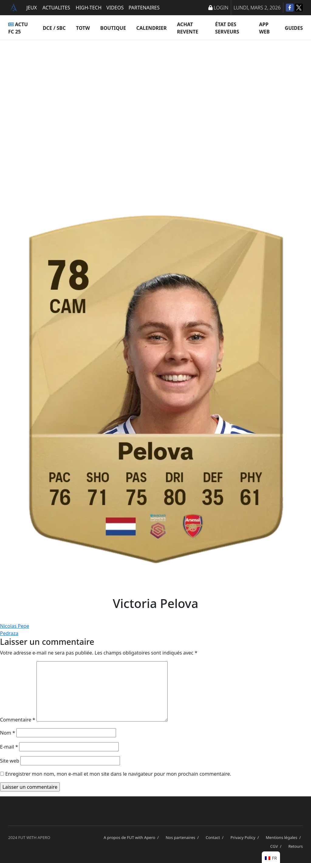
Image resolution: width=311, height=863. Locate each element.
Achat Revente (187, 28)
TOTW (83, 28)
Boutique (113, 28)
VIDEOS (115, 7)
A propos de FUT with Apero (132, 837)
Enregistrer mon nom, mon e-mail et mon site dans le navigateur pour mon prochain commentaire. (118, 773)
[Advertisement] (155, 100)
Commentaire (17, 719)
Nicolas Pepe (14, 626)
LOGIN (218, 7)
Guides (294, 28)
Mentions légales (284, 837)
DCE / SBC (54, 28)
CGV (277, 846)
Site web (9, 760)
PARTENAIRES (143, 7)
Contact (215, 837)
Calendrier (151, 28)
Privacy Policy (246, 837)
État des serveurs (227, 28)
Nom (7, 732)
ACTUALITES (56, 7)
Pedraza (9, 633)
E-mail (9, 746)
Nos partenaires (183, 837)
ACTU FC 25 (18, 28)
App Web (264, 28)
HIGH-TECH (88, 7)
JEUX (31, 7)
